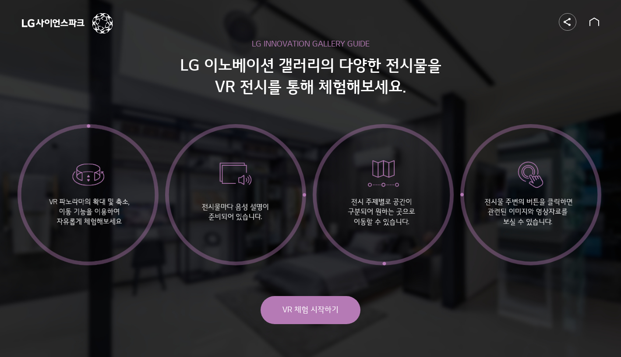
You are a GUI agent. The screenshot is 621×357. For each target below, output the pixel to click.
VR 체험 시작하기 (310, 310)
